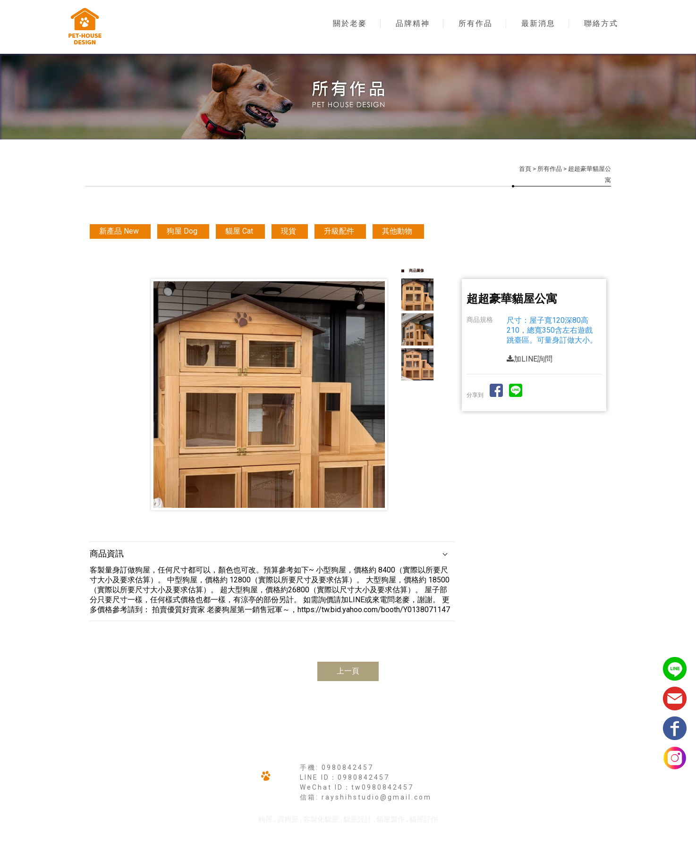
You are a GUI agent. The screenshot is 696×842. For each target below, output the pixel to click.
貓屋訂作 (423, 819)
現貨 (288, 231)
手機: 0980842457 (336, 767)
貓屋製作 (390, 819)
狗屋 (265, 819)
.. (381, 833)
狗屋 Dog (182, 231)
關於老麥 (350, 23)
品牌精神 (413, 23)
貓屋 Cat (239, 231)
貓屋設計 (357, 819)
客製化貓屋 (321, 819)
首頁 (525, 168)
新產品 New (119, 231)
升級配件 (339, 231)
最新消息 (538, 23)
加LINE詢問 (529, 358)
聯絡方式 (601, 23)
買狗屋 (287, 819)
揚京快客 (311, 833)
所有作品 (475, 23)
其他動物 (397, 231)
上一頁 (348, 670)
